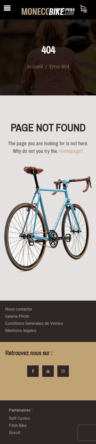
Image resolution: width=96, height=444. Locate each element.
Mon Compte (65, 9)
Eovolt (14, 432)
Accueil (35, 66)
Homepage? (71, 150)
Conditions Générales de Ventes (34, 323)
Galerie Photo (17, 316)
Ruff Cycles (19, 418)
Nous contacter (18, 309)
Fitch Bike (18, 425)
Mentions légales (20, 330)
